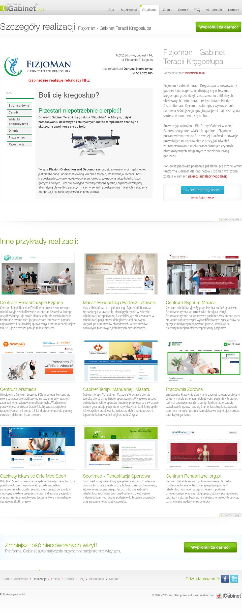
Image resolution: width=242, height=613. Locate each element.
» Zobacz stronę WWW (202, 190)
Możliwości (20, 579)
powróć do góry (231, 219)
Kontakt (114, 579)
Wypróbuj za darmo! (218, 27)
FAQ (81, 579)
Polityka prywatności (12, 594)
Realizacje (39, 579)
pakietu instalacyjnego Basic (207, 176)
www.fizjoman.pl (195, 72)
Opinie (55, 579)
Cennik (69, 579)
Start (6, 579)
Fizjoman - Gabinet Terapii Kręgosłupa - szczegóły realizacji (30, 7)
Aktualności (96, 579)
